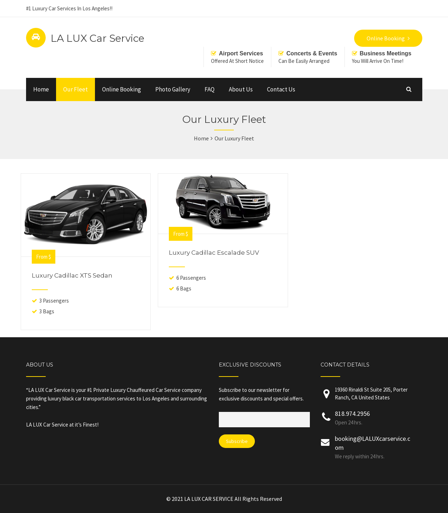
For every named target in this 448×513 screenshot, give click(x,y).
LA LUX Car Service (97, 38)
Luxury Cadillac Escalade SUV (214, 252)
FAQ (210, 89)
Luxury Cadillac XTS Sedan (72, 275)
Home (41, 89)
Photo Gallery (172, 89)
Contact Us (281, 89)
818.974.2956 (352, 413)
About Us (241, 89)
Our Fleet (75, 89)
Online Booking (121, 89)
